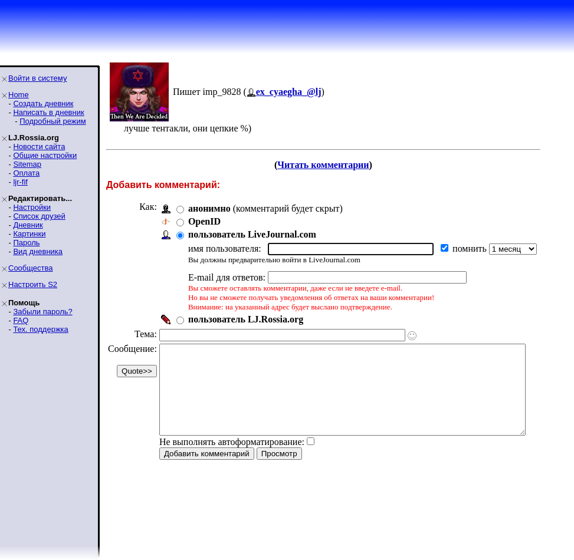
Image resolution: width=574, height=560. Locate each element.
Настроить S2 (32, 284)
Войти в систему (37, 78)
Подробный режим (52, 121)
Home (18, 94)
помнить (470, 248)
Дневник (27, 224)
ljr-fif (20, 181)
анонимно (209, 208)
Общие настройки (45, 155)
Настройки (32, 207)
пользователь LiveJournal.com (252, 234)
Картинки (29, 233)
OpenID (204, 221)
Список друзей (39, 216)
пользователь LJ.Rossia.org (245, 319)
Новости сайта (39, 146)
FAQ (20, 320)
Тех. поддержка (40, 329)
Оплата (26, 173)
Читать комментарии (339, 165)
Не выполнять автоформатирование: (231, 459)
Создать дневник (43, 103)
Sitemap (27, 164)
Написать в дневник (48, 112)
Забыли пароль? (42, 311)
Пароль (26, 242)
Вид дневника (38, 251)
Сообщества (30, 267)
